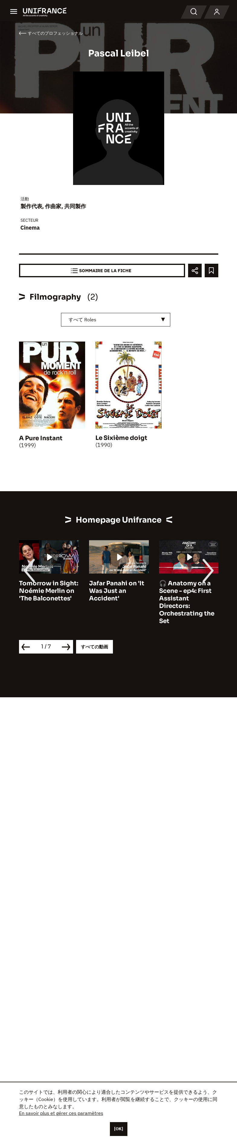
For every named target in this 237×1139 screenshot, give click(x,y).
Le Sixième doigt (121, 438)
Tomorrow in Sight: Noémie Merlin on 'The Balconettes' (48, 591)
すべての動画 (94, 647)
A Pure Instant (40, 438)
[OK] (118, 1128)
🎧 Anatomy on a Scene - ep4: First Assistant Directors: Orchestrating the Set (186, 602)
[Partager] (195, 270)
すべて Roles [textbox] (82, 320)
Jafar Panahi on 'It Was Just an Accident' (116, 591)
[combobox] (115, 319)
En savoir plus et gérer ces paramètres (61, 1113)
